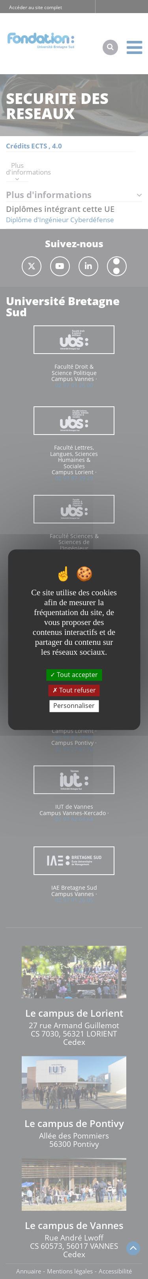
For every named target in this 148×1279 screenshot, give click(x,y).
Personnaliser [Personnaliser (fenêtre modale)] (74, 706)
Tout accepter (74, 674)
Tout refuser (74, 690)
